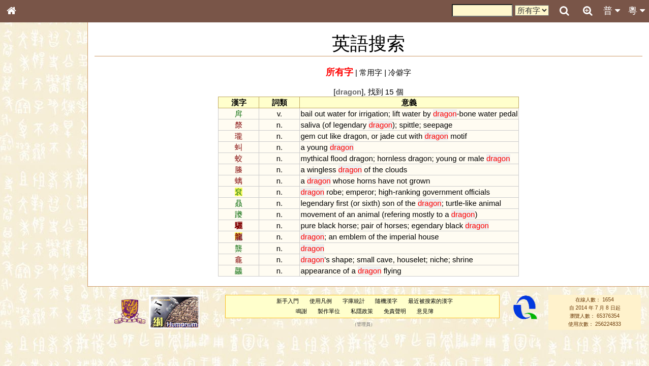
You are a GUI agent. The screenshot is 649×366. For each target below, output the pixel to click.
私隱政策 (362, 311)
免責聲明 (395, 311)
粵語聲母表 (28, 212)
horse (347, 225)
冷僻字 (399, 72)
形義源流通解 (31, 175)
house (428, 236)
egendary (427, 225)
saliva (310, 124)
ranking (407, 192)
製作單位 (329, 311)
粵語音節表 (28, 202)
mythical (314, 158)
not (401, 180)
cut (323, 136)
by (427, 113)
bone (467, 113)
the (378, 169)
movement (318, 214)
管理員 (363, 324)
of (328, 124)
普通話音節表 (31, 282)
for (352, 113)
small (366, 259)
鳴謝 (301, 311)
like (335, 136)
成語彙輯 (25, 338)
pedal (508, 113)
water (336, 113)
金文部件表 (28, 165)
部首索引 (25, 136)
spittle (409, 124)
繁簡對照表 (28, 348)
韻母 (34, 272)
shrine (462, 259)
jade (387, 136)
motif (458, 136)
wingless (321, 169)
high (386, 192)
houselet (411, 259)
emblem (352, 236)
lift (396, 113)
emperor (360, 192)
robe (334, 192)
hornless (391, 158)
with (416, 136)
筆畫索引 (25, 145)
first (342, 203)
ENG (44, 112)
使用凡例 (321, 301)
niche (439, 259)
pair (367, 225)
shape (342, 259)
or (374, 136)
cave (385, 259)
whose (344, 180)
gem (307, 136)
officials (477, 192)
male (476, 158)
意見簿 (425, 311)
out (320, 113)
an (351, 214)
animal (490, 203)
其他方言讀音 (31, 291)
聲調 (48, 272)
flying (392, 270)
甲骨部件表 (28, 155)
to (440, 214)
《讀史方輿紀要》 (37, 328)
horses (395, 225)
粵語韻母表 (28, 222)
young (317, 147)
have (386, 180)
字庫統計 (354, 301)
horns (366, 180)
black (327, 225)
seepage (437, 124)
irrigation (373, 113)
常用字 (370, 72)
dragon (355, 136)
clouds (396, 169)
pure (308, 225)
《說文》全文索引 (37, 319)
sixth (370, 203)
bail (306, 113)
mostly (423, 214)
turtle (454, 203)
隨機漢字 (386, 301)
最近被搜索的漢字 (430, 301)
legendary (350, 124)
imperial (402, 236)
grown (419, 180)
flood (339, 158)
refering (397, 214)
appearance (320, 270)
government (442, 192)
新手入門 (287, 301)
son (388, 203)
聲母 (20, 272)
